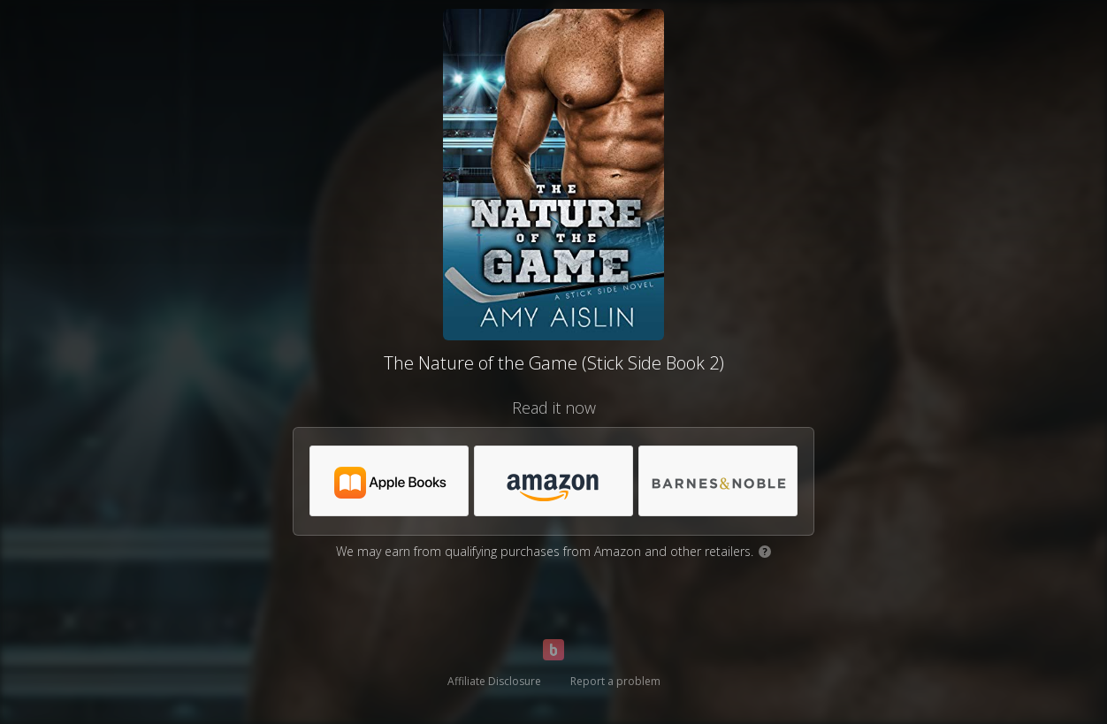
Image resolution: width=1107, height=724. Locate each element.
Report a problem (615, 681)
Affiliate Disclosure (494, 681)
